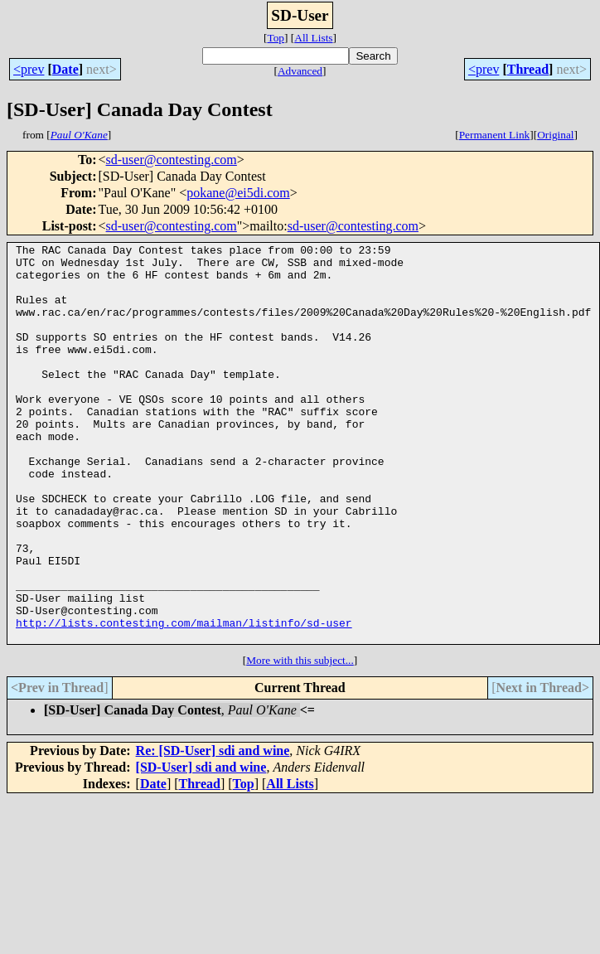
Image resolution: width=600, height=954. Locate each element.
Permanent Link (494, 134)
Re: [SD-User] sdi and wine (213, 830)
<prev (28, 69)
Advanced (300, 71)
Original (555, 134)
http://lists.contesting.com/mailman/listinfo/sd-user (184, 699)
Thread (528, 69)
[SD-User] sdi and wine (201, 847)
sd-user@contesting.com (171, 160)
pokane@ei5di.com (237, 193)
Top (275, 37)
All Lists (313, 37)
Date (65, 69)
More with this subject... (300, 740)
